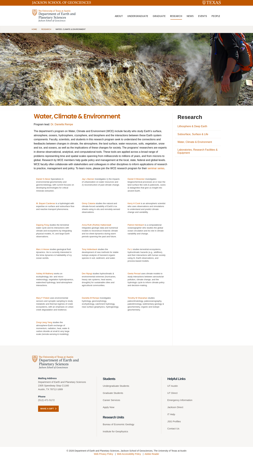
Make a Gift (48, 408)
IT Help (171, 414)
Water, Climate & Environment (194, 142)
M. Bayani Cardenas (45, 203)
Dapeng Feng (42, 225)
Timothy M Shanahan (137, 298)
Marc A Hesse (42, 249)
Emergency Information (179, 400)
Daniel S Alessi (43, 179)
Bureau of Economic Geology (118, 424)
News (190, 16)
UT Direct (172, 393)
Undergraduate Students (116, 385)
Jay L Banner (88, 179)
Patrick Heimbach (136, 225)
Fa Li (130, 249)
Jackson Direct (175, 407)
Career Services (111, 400)
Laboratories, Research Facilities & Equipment (197, 151)
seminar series (156, 168)
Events (202, 16)
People (216, 16)
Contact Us (173, 428)
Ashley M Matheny (44, 273)
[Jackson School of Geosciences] (61, 3)
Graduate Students (113, 393)
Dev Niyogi (87, 273)
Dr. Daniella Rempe (62, 124)
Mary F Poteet (42, 298)
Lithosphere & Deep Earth (192, 126)
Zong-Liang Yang (44, 322)
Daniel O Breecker (136, 179)
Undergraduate (137, 16)
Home (34, 29)
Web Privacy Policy (103, 454)
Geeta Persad (134, 273)
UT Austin (172, 385)
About (119, 16)
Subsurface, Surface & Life (192, 134)
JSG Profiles (174, 421)
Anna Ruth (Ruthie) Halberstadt (96, 225)
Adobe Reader (152, 454)
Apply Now (108, 407)
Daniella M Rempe (90, 298)
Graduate (159, 16)
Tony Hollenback (89, 249)
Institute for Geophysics (115, 431)
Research (176, 16)
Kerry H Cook (134, 203)
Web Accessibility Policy (129, 454)
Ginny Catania (88, 203)
